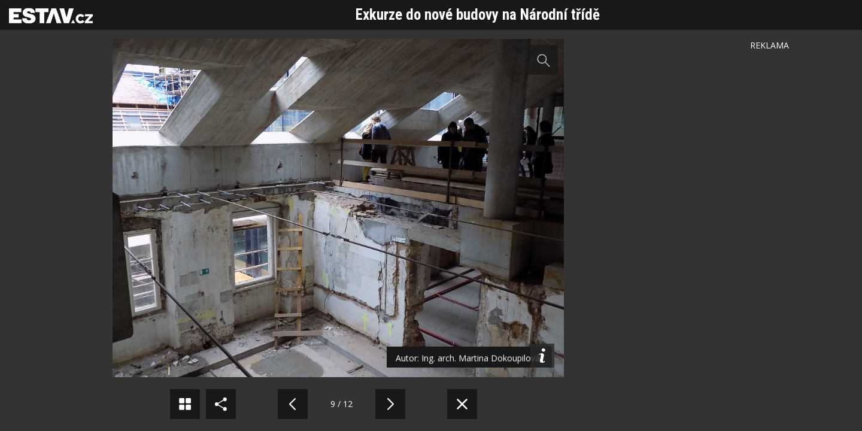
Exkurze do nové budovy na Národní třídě (478, 14)
